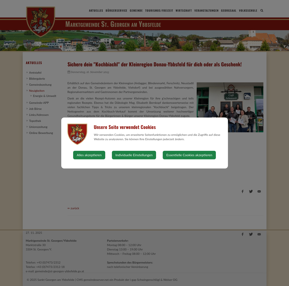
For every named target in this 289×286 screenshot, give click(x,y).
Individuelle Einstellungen (134, 155)
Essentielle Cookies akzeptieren (189, 155)
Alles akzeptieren (89, 155)
